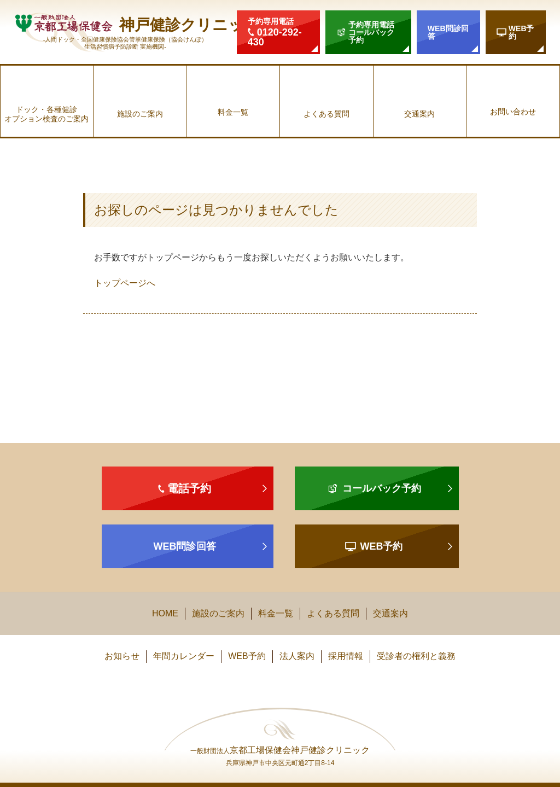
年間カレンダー (183, 656)
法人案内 (296, 656)
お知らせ (121, 656)
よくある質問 (326, 113)
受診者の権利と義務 (416, 656)
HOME (165, 613)
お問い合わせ (513, 111)
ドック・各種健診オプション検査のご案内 (46, 114)
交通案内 (419, 113)
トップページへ (124, 283)
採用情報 (345, 656)
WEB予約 (246, 656)
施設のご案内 (140, 113)
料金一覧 (233, 112)
